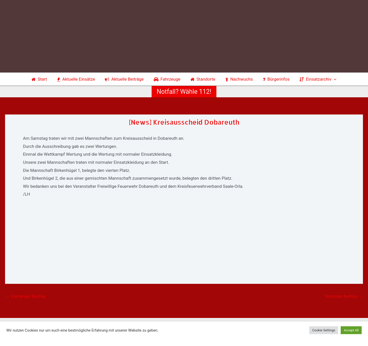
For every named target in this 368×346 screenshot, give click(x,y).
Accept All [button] (351, 330)
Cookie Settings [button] (323, 330)
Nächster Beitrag (343, 296)
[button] (184, 91)
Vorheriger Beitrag (25, 296)
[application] (329, 79)
